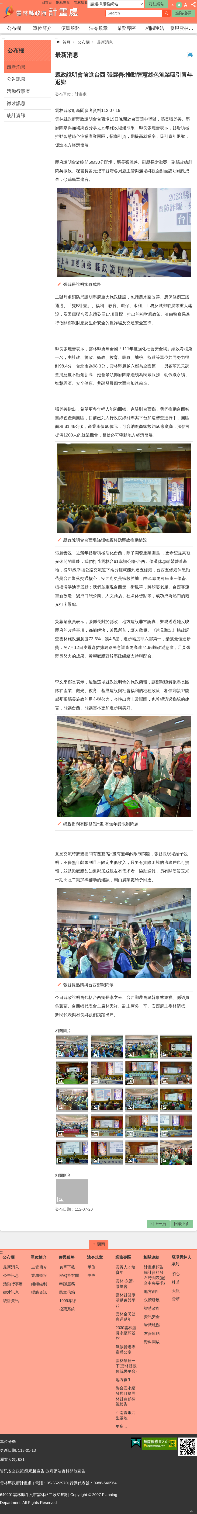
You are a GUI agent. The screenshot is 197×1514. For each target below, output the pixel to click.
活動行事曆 (18, 91)
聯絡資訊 (39, 1292)
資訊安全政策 (12, 1471)
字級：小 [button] (172, 5)
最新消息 (16, 66)
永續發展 (152, 1300)
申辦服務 (67, 1284)
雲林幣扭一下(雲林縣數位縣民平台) (126, 1366)
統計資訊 (16, 115)
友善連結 (152, 1333)
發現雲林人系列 (183, 28)
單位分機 (8, 1441)
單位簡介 (42, 28)
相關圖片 (63, 1031)
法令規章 (98, 28)
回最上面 (191, 1511)
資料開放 (152, 1342)
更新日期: (9, 1450)
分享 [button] (193, 4)
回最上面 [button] (182, 1224)
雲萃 (176, 1299)
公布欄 (14, 28)
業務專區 (126, 28)
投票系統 (67, 1309)
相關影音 (63, 1175)
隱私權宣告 (35, 1471)
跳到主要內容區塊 (2, 2)
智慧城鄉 (152, 1325)
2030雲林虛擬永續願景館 (126, 1333)
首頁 (66, 42)
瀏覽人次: (9, 1459)
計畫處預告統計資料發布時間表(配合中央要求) (154, 1275)
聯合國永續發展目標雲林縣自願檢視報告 (125, 1396)
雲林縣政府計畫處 (41, 12)
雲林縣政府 (82, 2)
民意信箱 (67, 1292)
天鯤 (176, 1291)
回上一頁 (158, 1224)
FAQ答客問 (69, 1275)
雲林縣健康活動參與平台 (125, 1300)
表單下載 (67, 1267)
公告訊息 (16, 79)
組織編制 (39, 1284)
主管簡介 (39, 1267)
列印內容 (190, 55)
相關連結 (154, 28)
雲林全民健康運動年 (125, 1317)
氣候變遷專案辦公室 (125, 1350)
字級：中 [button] (179, 5)
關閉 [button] (101, 1244)
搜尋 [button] (166, 13)
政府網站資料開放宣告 (65, 1471)
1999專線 (67, 1301)
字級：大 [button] (185, 5)
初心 (176, 1274)
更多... (121, 1426)
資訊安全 (152, 1317)
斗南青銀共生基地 (125, 1415)
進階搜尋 (183, 13)
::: (3, 39)
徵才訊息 (16, 103)
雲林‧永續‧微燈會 (125, 1284)
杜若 (176, 1282)
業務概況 (39, 1275)
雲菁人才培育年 (125, 1270)
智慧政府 (152, 1308)
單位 (91, 1267)
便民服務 (70, 28)
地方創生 (123, 1380)
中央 (91, 1275)
